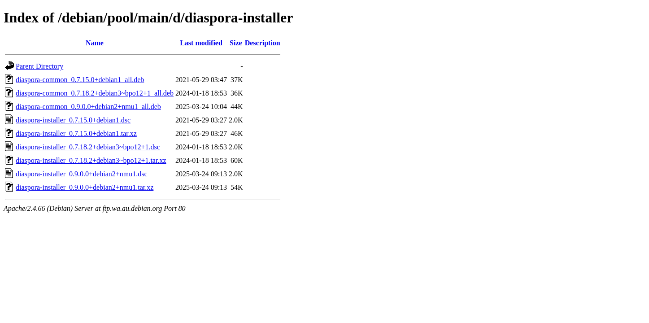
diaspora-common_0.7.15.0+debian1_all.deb (80, 79)
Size (236, 43)
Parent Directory (39, 66)
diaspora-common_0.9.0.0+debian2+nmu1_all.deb (88, 106)
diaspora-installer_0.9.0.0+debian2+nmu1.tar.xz (84, 187)
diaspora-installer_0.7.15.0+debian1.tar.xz (76, 133)
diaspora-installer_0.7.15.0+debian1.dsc (73, 120)
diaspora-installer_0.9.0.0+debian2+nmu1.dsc (82, 174)
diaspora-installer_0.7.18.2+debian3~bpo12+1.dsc (88, 147)
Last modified (201, 43)
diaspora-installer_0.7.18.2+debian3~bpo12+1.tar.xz (91, 160)
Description (262, 43)
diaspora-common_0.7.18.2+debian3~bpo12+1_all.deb (95, 93)
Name (95, 43)
